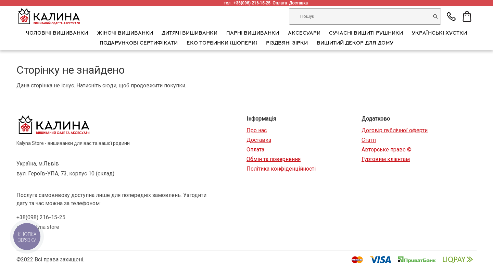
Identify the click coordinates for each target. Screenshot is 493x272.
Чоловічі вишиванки (57, 33)
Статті (369, 140)
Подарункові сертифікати (139, 43)
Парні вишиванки (252, 33)
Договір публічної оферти (395, 130)
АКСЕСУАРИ (304, 33)
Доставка (299, 3)
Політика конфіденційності (281, 168)
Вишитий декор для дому (355, 43)
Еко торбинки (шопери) (222, 43)
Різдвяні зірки (287, 43)
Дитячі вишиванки (189, 33)
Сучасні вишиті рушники (366, 33)
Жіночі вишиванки (125, 33)
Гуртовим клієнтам (386, 159)
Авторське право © (387, 149)
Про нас (256, 130)
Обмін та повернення (273, 159)
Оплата (281, 3)
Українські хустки (439, 33)
